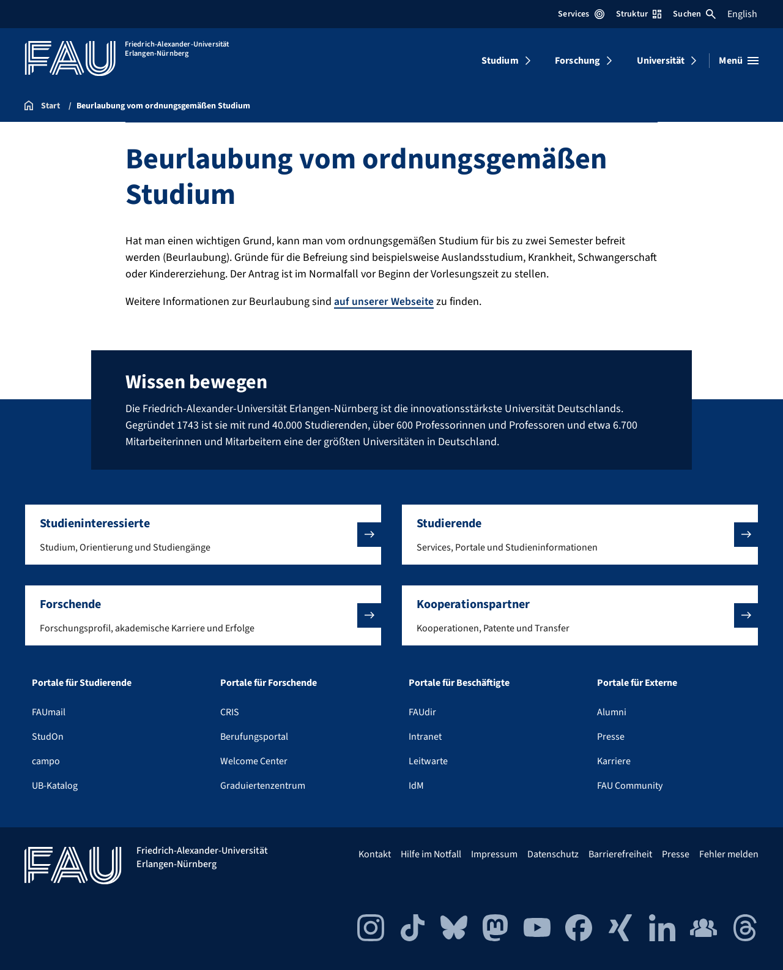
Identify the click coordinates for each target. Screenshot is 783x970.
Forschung (577, 60)
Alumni (611, 711)
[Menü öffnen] (739, 60)
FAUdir (422, 711)
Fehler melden (729, 853)
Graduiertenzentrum (262, 785)
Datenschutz (553, 853)
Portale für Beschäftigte (459, 682)
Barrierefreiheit (620, 853)
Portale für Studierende (82, 682)
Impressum (494, 853)
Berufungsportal (254, 736)
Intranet (425, 736)
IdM (416, 785)
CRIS (229, 711)
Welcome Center (254, 760)
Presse (611, 736)
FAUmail (48, 711)
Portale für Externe (637, 682)
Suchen (694, 14)
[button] (203, 534)
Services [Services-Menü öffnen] (581, 14)
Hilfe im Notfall (431, 853)
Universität (661, 60)
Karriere (614, 760)
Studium (500, 60)
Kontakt (374, 853)
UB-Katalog (55, 785)
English (742, 14)
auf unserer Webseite (384, 301)
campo (46, 760)
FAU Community (629, 785)
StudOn (48, 736)
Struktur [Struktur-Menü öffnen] (638, 14)
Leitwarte (428, 760)
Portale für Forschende (268, 682)
